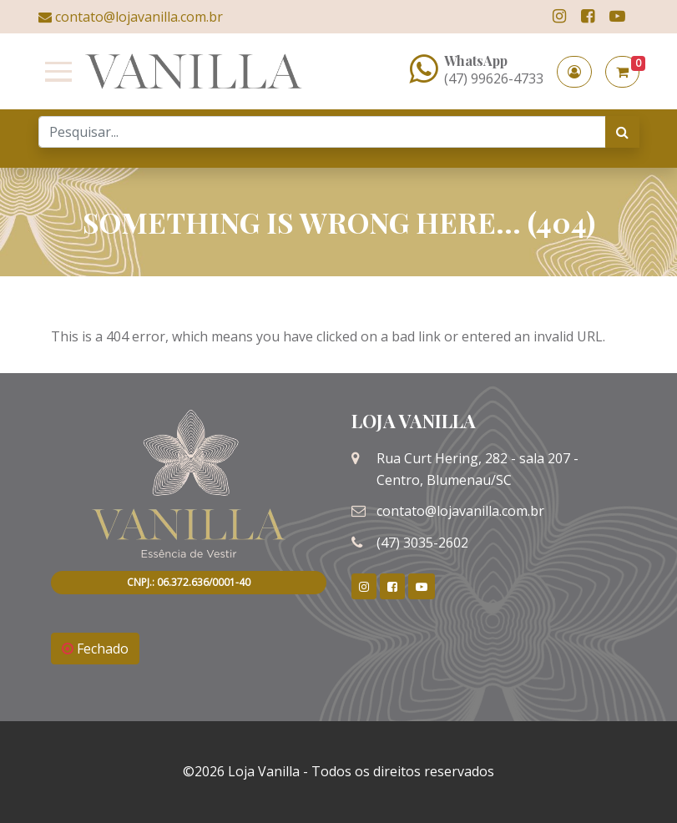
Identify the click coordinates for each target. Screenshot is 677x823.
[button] (574, 72)
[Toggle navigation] (55, 72)
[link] (559, 16)
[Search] (322, 132)
